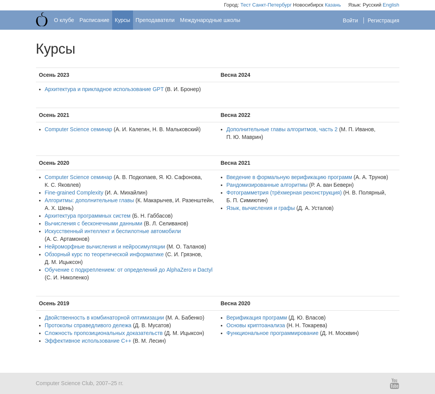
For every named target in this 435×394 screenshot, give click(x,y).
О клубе (64, 20)
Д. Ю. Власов (307, 318)
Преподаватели (155, 20)
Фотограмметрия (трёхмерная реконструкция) (284, 192)
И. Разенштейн (194, 200)
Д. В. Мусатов (152, 325)
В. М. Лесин (149, 341)
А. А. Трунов (370, 177)
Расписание (94, 20)
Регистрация (383, 20)
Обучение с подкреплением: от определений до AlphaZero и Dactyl (129, 270)
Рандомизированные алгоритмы (267, 185)
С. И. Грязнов (184, 254)
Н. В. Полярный (364, 192)
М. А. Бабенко (185, 318)
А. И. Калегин (133, 129)
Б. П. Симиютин (246, 200)
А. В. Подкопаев (136, 177)
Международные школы (210, 20)
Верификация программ (257, 318)
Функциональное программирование (273, 333)
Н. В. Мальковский (175, 129)
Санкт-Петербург (272, 5)
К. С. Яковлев (62, 185)
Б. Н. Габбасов (152, 216)
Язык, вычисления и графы (261, 208)
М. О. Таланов (186, 247)
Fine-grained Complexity (74, 192)
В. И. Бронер (183, 89)
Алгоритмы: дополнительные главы (89, 200)
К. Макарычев (154, 200)
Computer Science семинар (79, 129)
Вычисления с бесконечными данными (94, 223)
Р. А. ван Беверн (331, 185)
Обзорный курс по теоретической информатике (104, 254)
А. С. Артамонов (66, 239)
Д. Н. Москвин (339, 333)
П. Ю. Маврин (244, 137)
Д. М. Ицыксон (63, 262)
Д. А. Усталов (315, 208)
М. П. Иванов (357, 129)
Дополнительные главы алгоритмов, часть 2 (282, 129)
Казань (333, 5)
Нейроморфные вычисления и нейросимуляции (105, 247)
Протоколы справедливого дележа (88, 325)
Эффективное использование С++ (88, 341)
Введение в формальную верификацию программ (289, 177)
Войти (351, 20)
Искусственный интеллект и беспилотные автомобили (113, 231)
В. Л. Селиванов (166, 223)
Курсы (122, 20)
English (391, 5)
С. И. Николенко (66, 277)
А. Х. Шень (58, 208)
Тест (246, 5)
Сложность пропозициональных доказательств (104, 333)
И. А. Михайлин (126, 192)
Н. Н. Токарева (307, 325)
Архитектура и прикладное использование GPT (104, 89)
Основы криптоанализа (256, 325)
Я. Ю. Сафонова (180, 177)
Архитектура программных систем (88, 216)
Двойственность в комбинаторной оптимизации (104, 318)
